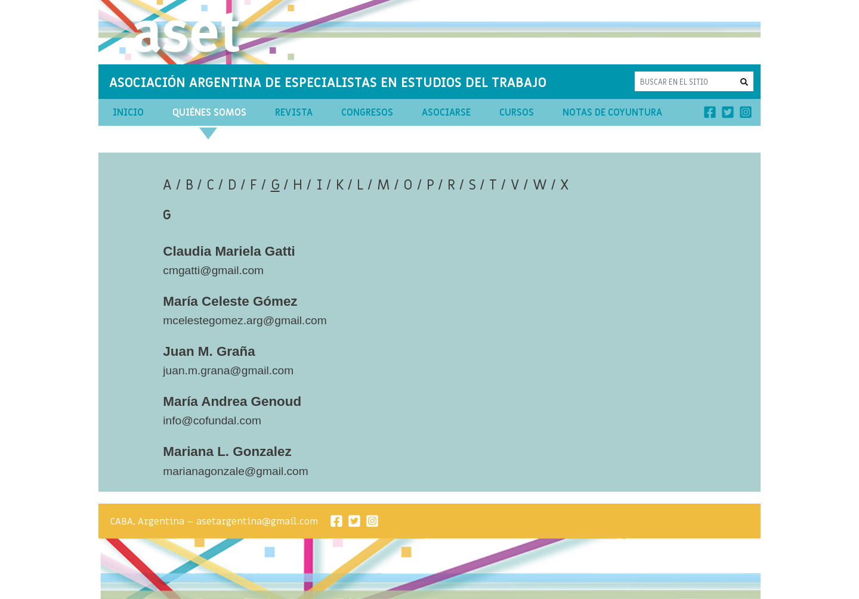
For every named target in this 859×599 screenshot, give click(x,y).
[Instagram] (746, 112)
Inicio (128, 112)
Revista (294, 112)
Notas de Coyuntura (612, 112)
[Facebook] (710, 112)
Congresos (367, 112)
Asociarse (446, 112)
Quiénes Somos (209, 112)
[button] (744, 81)
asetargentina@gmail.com (257, 521)
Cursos (516, 112)
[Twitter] (728, 112)
